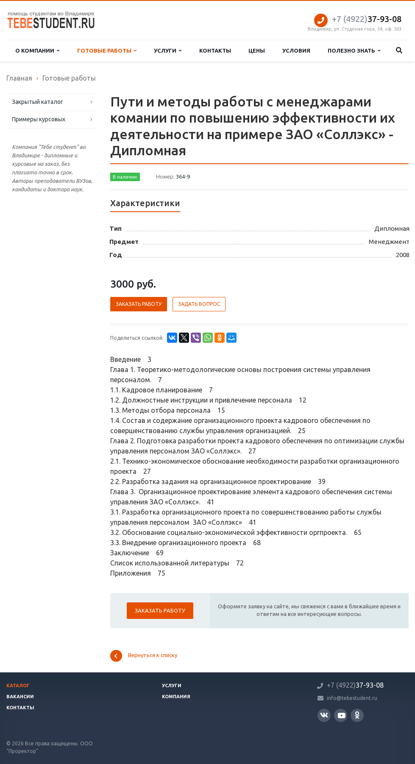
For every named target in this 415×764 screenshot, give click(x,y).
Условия (296, 50)
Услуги (167, 51)
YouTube (341, 715)
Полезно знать (354, 51)
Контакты (215, 50)
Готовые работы (106, 51)
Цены (256, 50)
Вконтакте (324, 715)
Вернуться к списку (143, 656)
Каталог (18, 685)
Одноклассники (357, 715)
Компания (176, 696)
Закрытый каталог (37, 101)
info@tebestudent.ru (352, 698)
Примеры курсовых (38, 119)
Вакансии (20, 696)
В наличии (125, 176)
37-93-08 (366, 19)
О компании (37, 51)
